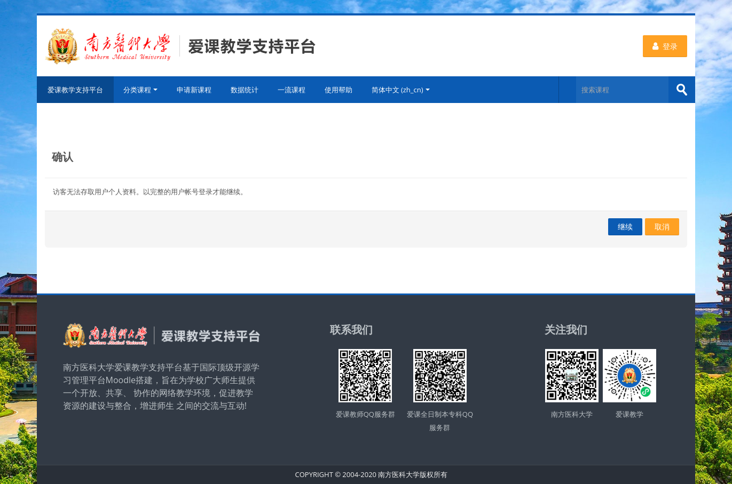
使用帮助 (338, 89)
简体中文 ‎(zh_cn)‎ (401, 89)
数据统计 (244, 89)
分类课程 (140, 89)
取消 (662, 226)
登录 (665, 46)
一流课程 (291, 89)
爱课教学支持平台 (75, 89)
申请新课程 (194, 89)
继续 (625, 226)
